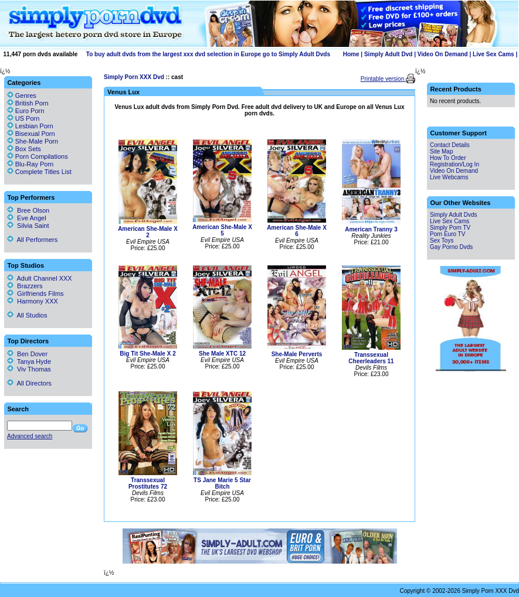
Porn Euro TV (447, 234)
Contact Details (450, 145)
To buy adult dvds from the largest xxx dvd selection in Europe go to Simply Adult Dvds (208, 54)
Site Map (441, 151)
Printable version (383, 79)
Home (351, 54)
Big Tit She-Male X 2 (147, 353)
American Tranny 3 (371, 229)
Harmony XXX (32, 301)
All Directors (29, 383)
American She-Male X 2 (148, 232)
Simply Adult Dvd (388, 54)
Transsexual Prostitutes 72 (147, 483)
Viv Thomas (29, 369)
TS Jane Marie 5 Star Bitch (222, 483)
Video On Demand (443, 54)
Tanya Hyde (29, 361)
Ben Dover (27, 353)
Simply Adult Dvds (453, 214)
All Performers (32, 239)
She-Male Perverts (297, 354)
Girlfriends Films (35, 293)
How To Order (448, 158)
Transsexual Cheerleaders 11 (371, 358)
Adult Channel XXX (39, 278)
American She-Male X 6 (297, 230)
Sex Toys (441, 240)
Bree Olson (28, 210)
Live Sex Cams (493, 54)
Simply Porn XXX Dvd (134, 77)
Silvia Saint (28, 225)
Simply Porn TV (450, 227)
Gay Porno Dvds (451, 247)
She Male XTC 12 (222, 353)
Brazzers (25, 285)
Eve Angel (26, 217)
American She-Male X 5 (222, 230)
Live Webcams (449, 177)
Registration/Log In (454, 164)
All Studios (27, 315)
